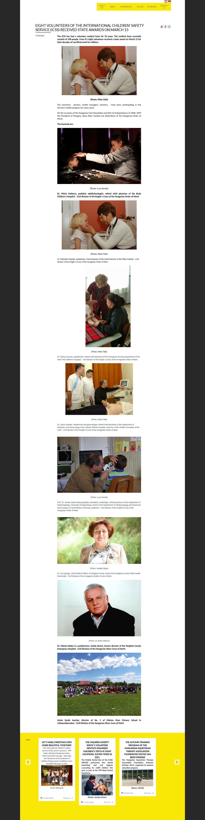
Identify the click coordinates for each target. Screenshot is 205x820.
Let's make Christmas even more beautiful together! (57, 744)
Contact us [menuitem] (164, 7)
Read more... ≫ (68, 798)
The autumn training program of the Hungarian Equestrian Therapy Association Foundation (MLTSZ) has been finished (137, 750)
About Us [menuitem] (102, 7)
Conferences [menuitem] (126, 7)
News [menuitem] (112, 7)
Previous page (28, 762)
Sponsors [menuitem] (151, 7)
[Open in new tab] (165, 28)
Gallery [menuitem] (140, 7)
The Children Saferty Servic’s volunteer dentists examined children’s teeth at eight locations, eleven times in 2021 (97, 750)
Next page (177, 762)
